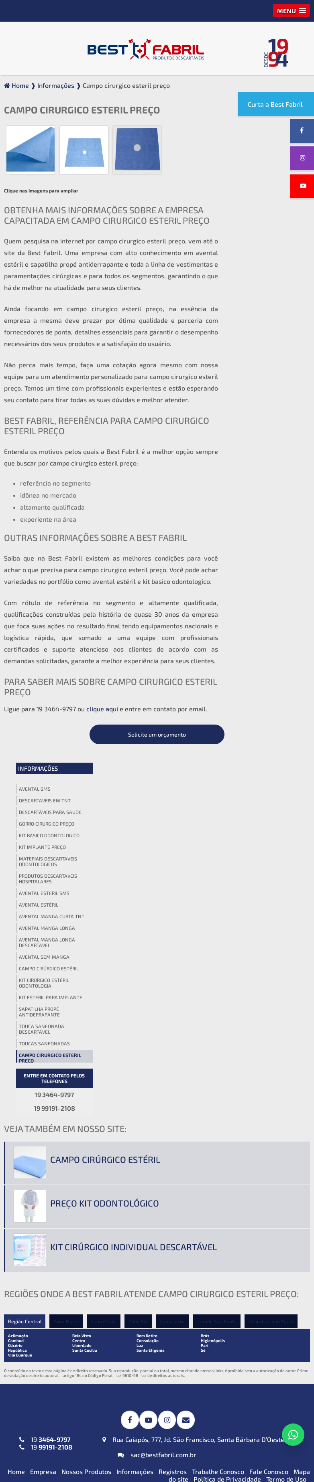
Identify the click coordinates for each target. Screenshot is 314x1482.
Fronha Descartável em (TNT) (156, 1381)
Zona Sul (139, 926)
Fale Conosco (268, 1074)
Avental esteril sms (258, 295)
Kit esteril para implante (264, 399)
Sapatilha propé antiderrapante (253, 413)
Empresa (43, 1074)
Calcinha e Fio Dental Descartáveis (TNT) (245, 1390)
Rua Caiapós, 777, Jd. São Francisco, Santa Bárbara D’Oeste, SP (198, 1042)
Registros (173, 1074)
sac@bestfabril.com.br (157, 1057)
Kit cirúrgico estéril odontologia (258, 385)
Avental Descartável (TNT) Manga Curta (49, 1157)
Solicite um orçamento (264, 136)
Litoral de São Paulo (272, 926)
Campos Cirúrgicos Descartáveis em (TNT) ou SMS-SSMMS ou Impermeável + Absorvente (156, 1180)
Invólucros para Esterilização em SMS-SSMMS (155, 1209)
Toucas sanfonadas (258, 445)
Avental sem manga (258, 359)
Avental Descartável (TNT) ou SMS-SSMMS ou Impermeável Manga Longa (54, 1182)
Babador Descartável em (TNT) (149, 1363)
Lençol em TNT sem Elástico (255, 1282)
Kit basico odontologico (263, 237)
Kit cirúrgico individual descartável (133, 851)
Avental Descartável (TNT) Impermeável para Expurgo (50, 1136)
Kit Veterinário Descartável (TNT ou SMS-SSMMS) (152, 1314)
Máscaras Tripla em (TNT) (48, 1373)
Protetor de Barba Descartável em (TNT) (144, 1398)
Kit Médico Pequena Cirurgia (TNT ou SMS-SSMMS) (153, 1272)
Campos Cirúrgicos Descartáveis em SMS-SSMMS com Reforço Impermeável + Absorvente (156, 1144)
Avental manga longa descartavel (261, 344)
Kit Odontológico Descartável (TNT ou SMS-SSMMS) (155, 1293)
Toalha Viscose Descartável (152, 1227)
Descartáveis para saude (264, 214)
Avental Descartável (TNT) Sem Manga (49, 1207)
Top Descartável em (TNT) (252, 1443)
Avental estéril (252, 307)
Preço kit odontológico (104, 807)
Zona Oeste (104, 926)
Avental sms (249, 191)
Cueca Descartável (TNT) (250, 1408)
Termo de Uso (286, 1082)
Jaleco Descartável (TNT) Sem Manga (54, 1314)
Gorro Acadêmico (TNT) (248, 1132)
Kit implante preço (256, 249)
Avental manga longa (261, 330)
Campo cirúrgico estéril (263, 370)
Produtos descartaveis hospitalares (262, 280)
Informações (252, 170)
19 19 (45, 1046)
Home (16, 1074)
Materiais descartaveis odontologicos (262, 263)
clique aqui (102, 708)
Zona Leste (173, 926)
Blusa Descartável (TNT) (250, 1359)
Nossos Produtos (86, 1074)
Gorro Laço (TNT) (239, 1146)
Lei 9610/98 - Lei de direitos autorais (150, 980)
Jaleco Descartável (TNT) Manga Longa (47, 1293)
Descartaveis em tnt (259, 202)
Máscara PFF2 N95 (37, 1359)
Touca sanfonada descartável (255, 431)
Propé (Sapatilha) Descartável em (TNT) (258, 1425)
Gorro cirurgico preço (260, 226)
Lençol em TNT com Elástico (255, 1268)
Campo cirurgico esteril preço (264, 460)
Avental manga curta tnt (265, 318)
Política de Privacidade (227, 1082)
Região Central (24, 926)
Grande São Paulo (218, 926)
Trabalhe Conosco (218, 1074)
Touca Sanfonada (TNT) (248, 1160)
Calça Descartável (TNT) (250, 1373)
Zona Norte (66, 926)
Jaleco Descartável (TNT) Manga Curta (47, 1272)
